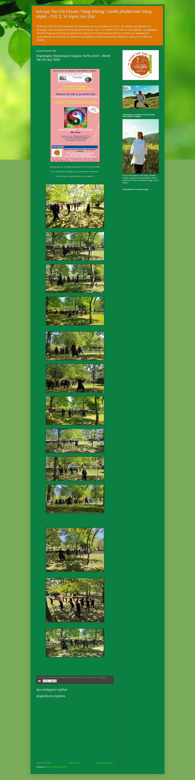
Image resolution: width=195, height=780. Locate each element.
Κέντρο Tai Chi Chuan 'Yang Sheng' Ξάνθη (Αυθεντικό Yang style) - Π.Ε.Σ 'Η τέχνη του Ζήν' (94, 14)
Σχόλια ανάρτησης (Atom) (56, 767)
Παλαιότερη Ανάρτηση (104, 763)
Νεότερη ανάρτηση (44, 763)
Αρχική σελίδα (73, 763)
